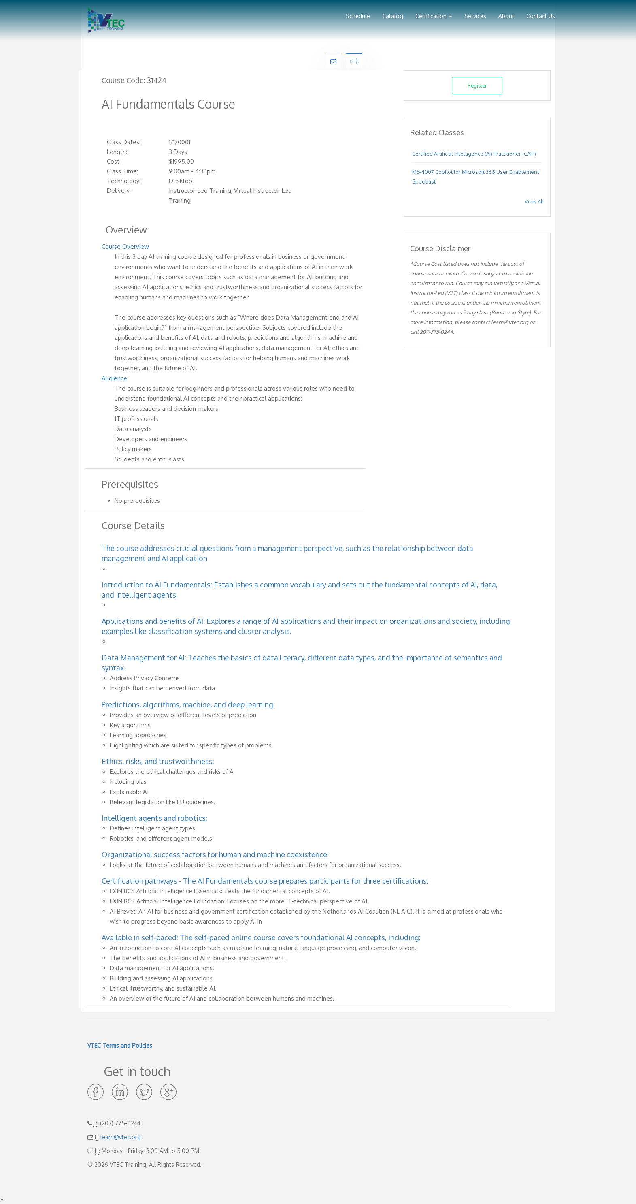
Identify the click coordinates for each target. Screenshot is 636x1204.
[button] (433, 13)
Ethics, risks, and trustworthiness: (158, 761)
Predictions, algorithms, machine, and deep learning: (188, 704)
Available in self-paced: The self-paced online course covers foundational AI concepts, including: (261, 937)
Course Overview (125, 246)
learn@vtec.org (120, 1137)
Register (477, 85)
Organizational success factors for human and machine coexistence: (215, 854)
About (506, 16)
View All (534, 201)
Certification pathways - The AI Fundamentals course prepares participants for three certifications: (265, 880)
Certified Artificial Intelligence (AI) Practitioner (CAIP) (474, 153)
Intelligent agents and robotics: (154, 817)
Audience (114, 378)
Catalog (392, 16)
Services (475, 16)
